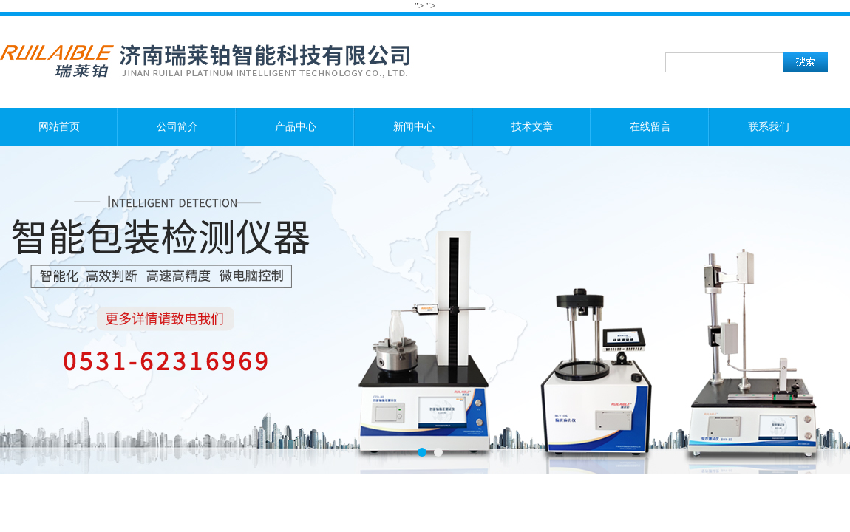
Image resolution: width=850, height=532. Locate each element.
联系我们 (768, 126)
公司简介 (177, 126)
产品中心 (295, 126)
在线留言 (650, 126)
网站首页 (59, 126)
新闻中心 (414, 126)
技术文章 (532, 126)
